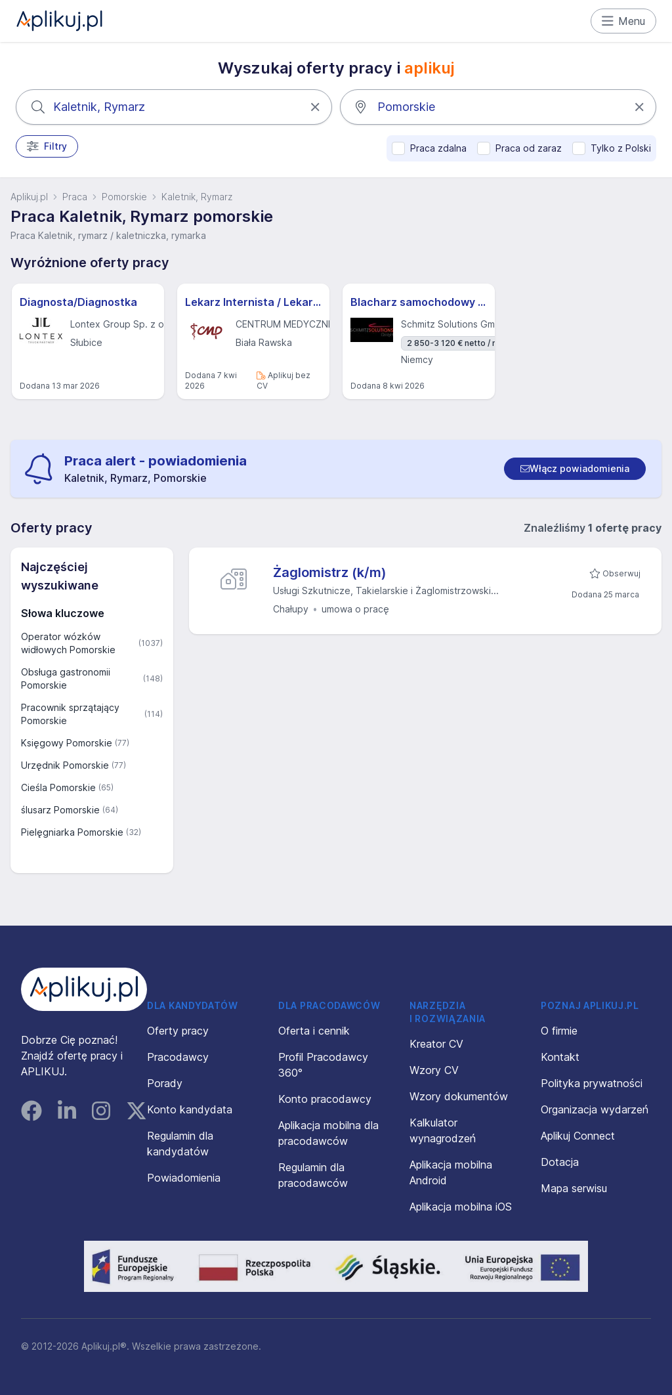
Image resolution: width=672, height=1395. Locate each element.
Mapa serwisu (574, 1188)
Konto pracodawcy (324, 1098)
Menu (624, 21)
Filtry (47, 146)
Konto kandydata (189, 1109)
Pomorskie (124, 196)
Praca (74, 196)
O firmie (559, 1030)
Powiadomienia (183, 1177)
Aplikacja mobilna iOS (461, 1206)
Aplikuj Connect (578, 1135)
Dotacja (560, 1162)
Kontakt (560, 1056)
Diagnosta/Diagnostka (78, 302)
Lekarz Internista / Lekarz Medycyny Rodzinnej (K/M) (253, 302)
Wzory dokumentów (459, 1096)
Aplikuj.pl (29, 196)
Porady (164, 1083)
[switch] (575, 469)
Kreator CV (436, 1043)
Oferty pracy (178, 1030)
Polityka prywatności (591, 1083)
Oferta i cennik (314, 1030)
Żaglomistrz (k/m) (330, 572)
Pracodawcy (178, 1056)
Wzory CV (434, 1070)
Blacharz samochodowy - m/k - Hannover (418, 302)
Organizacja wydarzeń (594, 1109)
